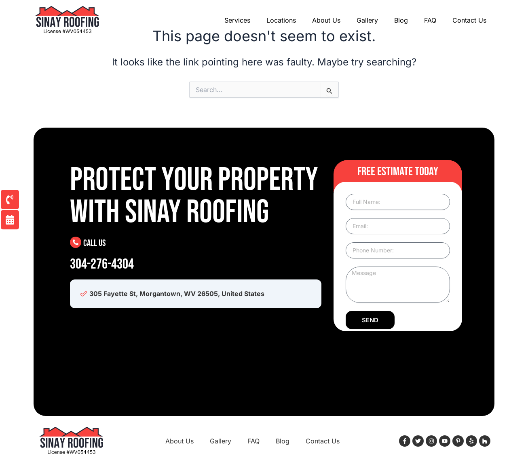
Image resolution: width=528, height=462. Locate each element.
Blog (401, 20)
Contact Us (469, 20)
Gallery (367, 20)
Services (237, 20)
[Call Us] (75, 242)
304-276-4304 (102, 264)
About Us (326, 20)
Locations (281, 20)
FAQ (430, 20)
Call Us (95, 243)
